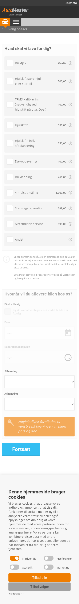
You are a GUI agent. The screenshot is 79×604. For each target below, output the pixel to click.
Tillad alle (39, 578)
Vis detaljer (16, 593)
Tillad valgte (39, 587)
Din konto (70, 3)
